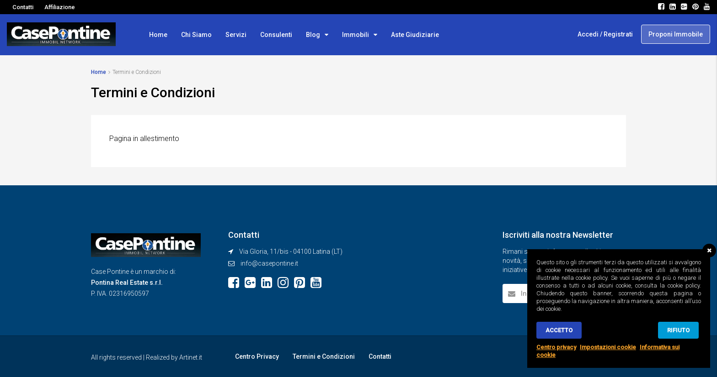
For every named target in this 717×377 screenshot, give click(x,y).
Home (158, 34)
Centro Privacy (257, 356)
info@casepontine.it (269, 263)
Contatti (22, 7)
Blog (313, 34)
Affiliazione (59, 7)
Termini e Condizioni (324, 356)
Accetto (559, 330)
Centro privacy (556, 347)
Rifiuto (678, 330)
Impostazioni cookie (608, 347)
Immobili (355, 34)
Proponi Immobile (675, 34)
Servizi (235, 34)
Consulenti (276, 34)
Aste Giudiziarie (415, 34)
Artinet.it (190, 357)
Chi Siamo (196, 34)
